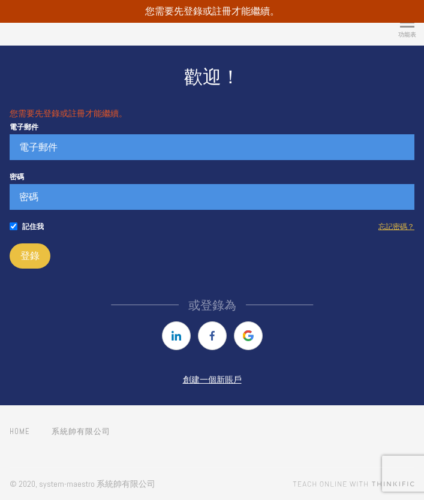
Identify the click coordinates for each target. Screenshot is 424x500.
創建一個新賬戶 (212, 379)
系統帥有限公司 (81, 431)
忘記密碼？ (396, 226)
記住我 (33, 226)
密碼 (17, 177)
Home (20, 431)
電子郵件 (24, 127)
